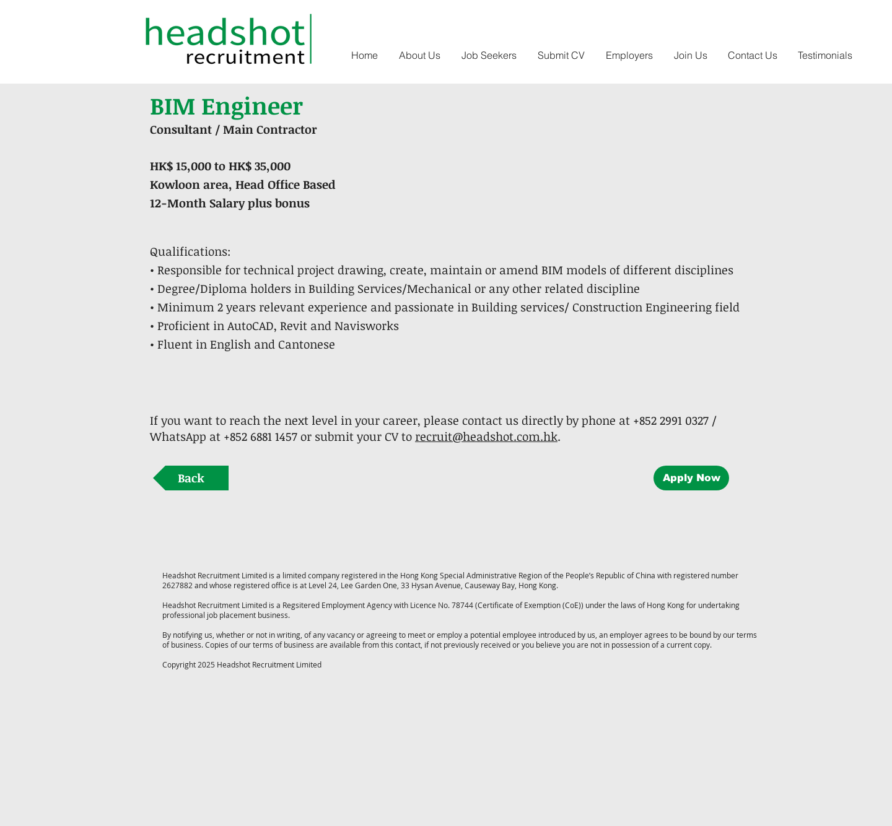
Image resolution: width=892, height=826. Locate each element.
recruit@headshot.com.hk (486, 436)
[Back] (191, 478)
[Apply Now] (691, 478)
